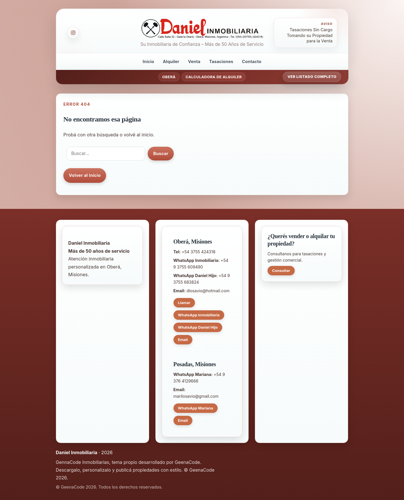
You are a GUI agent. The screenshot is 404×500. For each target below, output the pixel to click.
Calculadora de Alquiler (214, 76)
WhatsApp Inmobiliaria (199, 315)
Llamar (184, 302)
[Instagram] (73, 33)
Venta (194, 61)
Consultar (281, 270)
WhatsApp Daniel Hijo (198, 327)
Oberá (169, 76)
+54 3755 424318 (198, 251)
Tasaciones (221, 61)
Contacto (251, 61)
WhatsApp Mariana (195, 408)
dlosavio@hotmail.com (207, 290)
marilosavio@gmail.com (196, 396)
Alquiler (171, 61)
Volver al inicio (85, 175)
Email (183, 339)
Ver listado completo (312, 76)
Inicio (148, 61)
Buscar (160, 153)
